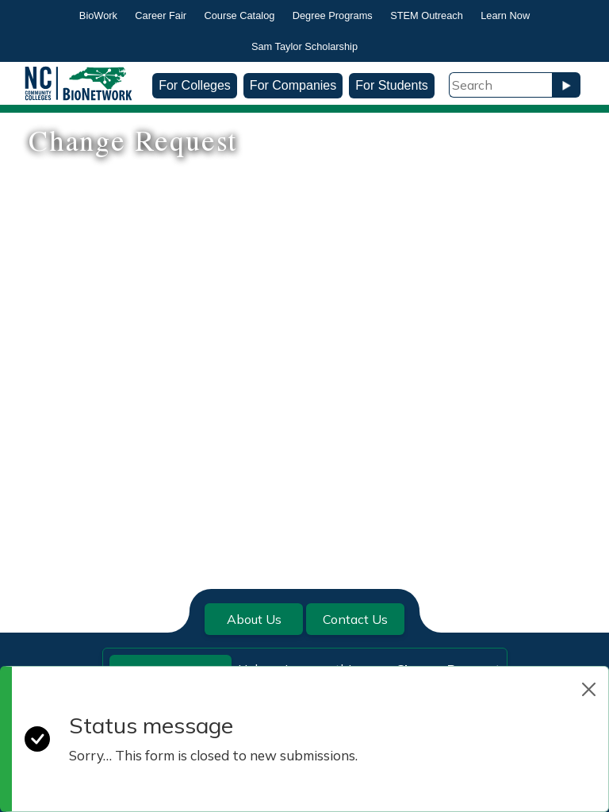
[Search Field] (500, 85)
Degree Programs (333, 15)
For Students (391, 85)
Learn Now (505, 15)
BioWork (98, 15)
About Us (254, 619)
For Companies (293, 85)
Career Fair (160, 15)
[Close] (588, 689)
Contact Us (355, 619)
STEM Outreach (426, 15)
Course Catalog (239, 15)
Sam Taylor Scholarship (304, 46)
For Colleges (195, 85)
